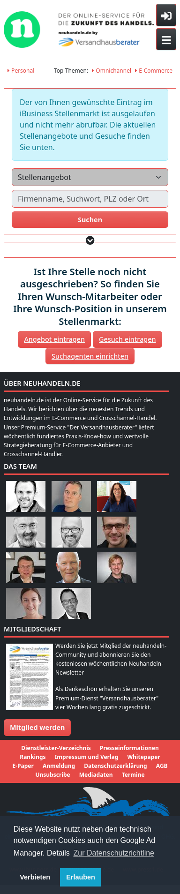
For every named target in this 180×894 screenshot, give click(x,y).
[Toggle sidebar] (166, 15)
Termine (133, 775)
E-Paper (22, 766)
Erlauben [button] (80, 877)
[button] (90, 240)
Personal (21, 71)
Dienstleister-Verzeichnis (56, 748)
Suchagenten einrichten (90, 356)
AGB (162, 766)
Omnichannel (111, 71)
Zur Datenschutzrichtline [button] (114, 853)
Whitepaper (143, 757)
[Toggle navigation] (166, 39)
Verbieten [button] (35, 877)
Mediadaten (96, 775)
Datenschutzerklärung (115, 766)
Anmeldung (59, 766)
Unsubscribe (52, 775)
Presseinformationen (129, 748)
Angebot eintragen (54, 339)
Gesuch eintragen (127, 339)
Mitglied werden (37, 727)
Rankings (32, 757)
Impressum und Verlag (87, 757)
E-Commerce (153, 71)
